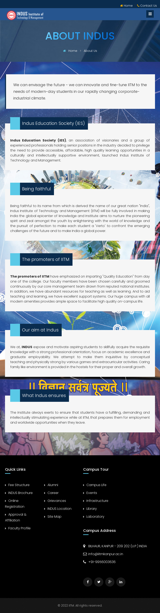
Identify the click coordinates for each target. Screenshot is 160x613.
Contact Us (147, 6)
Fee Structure (19, 485)
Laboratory (95, 516)
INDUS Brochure (20, 492)
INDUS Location (59, 508)
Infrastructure (97, 500)
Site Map (54, 516)
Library (91, 508)
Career (53, 492)
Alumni (53, 485)
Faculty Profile (19, 528)
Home (126, 6)
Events (91, 492)
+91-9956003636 (102, 562)
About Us (90, 51)
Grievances (57, 500)
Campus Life (96, 485)
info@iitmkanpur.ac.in (105, 554)
